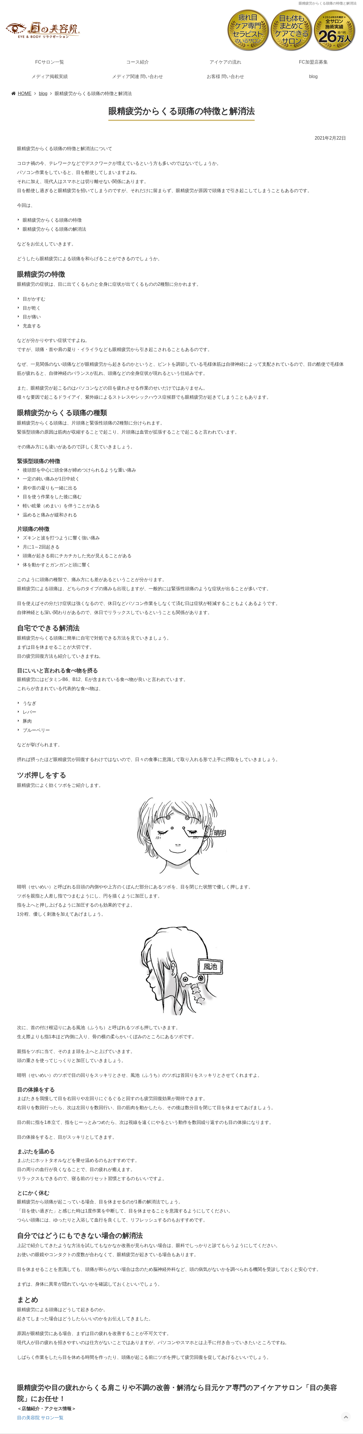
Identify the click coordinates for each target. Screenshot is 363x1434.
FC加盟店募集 (313, 62)
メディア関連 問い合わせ (137, 76)
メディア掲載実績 (49, 76)
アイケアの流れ (225, 62)
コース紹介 (137, 62)
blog (313, 76)
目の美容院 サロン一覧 (40, 1417)
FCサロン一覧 (49, 62)
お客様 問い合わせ (225, 76)
